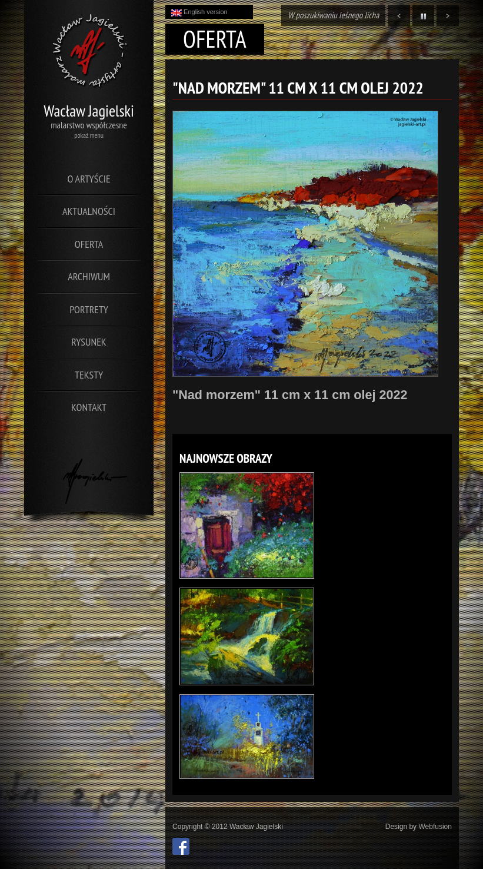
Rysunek (88, 342)
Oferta (89, 244)
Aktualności (88, 211)
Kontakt (88, 407)
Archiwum (89, 276)
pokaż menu (89, 135)
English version (199, 12)
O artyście (88, 178)
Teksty (89, 375)
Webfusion (434, 826)
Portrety (88, 309)
